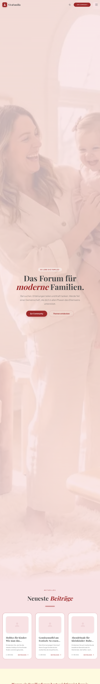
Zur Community (82, 4)
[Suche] (69, 4)
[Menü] (95, 4)
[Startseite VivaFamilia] (11, 4)
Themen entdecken (61, 313)
